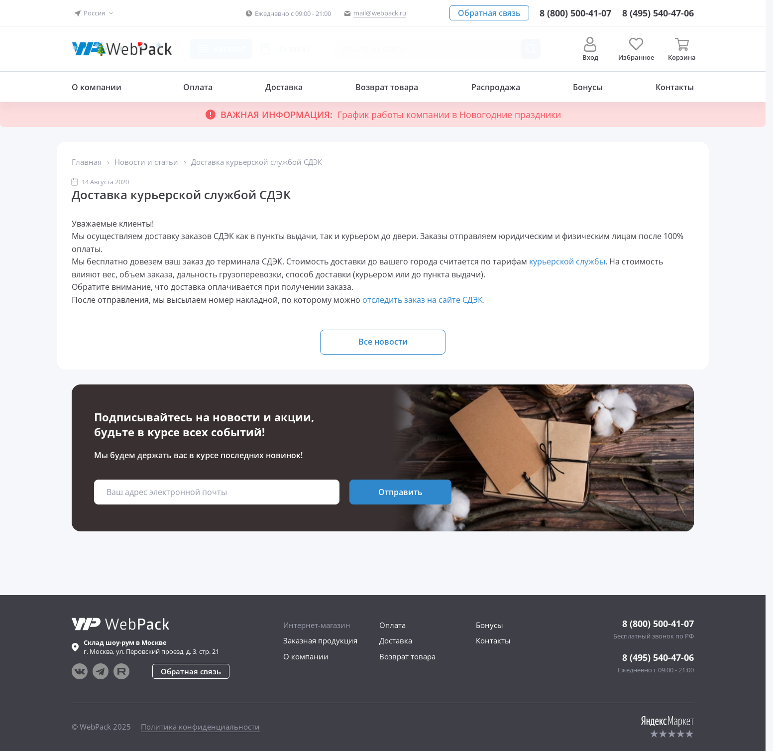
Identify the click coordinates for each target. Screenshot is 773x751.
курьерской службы (567, 261)
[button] (94, 13)
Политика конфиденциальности (200, 727)
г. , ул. (151, 647)
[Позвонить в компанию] (658, 12)
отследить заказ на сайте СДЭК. (424, 299)
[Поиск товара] (531, 49)
